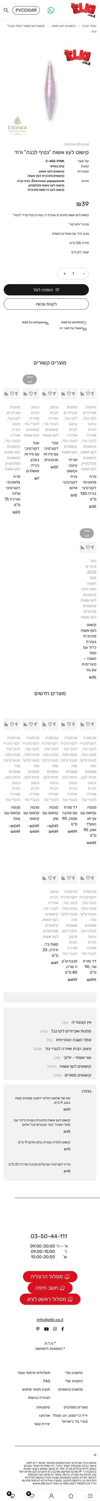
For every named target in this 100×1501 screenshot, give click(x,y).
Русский (26, 10)
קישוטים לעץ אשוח (64, 26)
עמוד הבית (89, 26)
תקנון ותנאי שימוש (36, 1390)
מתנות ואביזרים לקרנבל (89, 413)
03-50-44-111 (49, 1236)
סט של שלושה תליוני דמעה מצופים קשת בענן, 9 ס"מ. (42, 1101)
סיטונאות (43, 1408)
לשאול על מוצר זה (71, 329)
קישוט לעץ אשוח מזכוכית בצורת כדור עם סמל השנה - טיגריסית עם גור (88, 648)
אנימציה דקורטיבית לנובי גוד (87, 744)
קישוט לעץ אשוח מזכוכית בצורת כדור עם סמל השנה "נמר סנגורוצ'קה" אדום (42, 1123)
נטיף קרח (24, 181)
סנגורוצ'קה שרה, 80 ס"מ (69, 967)
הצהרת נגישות (39, 1398)
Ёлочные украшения (48, 181)
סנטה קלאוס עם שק (50, 814)
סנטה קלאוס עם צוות (12, 814)
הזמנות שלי (74, 1382)
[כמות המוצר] (73, 274)
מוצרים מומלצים (76, 1408)
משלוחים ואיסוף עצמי (34, 1373)
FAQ (46, 1382)
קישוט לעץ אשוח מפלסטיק (46, 186)
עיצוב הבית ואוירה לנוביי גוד (68, 1049)
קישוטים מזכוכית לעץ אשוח (46, 176)
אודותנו (44, 1416)
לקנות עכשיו (46, 304)
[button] (93, 394)
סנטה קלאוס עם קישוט (31, 814)
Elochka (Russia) (76, 145)
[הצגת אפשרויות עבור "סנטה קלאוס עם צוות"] (17, 725)
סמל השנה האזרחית (89, 584)
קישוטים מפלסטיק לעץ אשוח (88, 464)
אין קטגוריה (81, 1022)
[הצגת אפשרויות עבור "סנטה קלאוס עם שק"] (55, 725)
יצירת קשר (42, 1424)
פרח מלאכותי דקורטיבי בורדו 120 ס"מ (88, 488)
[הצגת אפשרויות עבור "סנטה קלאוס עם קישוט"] (36, 725)
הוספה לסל (43, 290)
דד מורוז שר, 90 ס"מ (89, 967)
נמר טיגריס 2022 (90, 567)
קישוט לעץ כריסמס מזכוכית (46, 190)
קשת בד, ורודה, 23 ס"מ (50, 950)
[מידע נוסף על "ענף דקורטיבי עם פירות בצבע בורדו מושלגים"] (36, 394)
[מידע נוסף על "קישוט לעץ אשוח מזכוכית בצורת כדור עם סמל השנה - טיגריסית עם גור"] (93, 548)
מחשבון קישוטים (70, 1390)
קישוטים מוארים (78, 1075)
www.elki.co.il (42, 1484)
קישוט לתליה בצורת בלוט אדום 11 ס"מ (44, 1143)
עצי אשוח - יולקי (77, 1058)
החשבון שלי (74, 1373)
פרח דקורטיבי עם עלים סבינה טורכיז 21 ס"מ (39, 1165)
